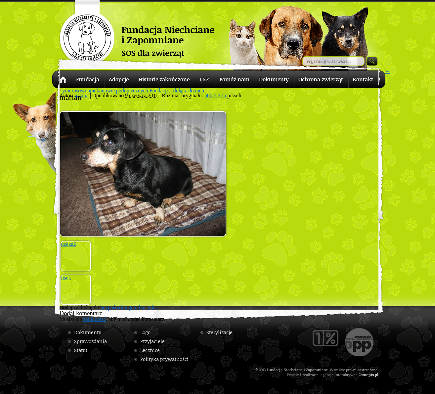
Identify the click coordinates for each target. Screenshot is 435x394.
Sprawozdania (90, 341)
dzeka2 (68, 244)
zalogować (94, 319)
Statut (80, 350)
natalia (81, 95)
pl (376, 374)
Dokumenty (87, 332)
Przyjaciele (152, 341)
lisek (66, 278)
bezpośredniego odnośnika (128, 307)
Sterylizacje (219, 332)
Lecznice (150, 350)
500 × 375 (215, 95)
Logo (145, 332)
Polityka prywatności (164, 359)
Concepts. (367, 374)
